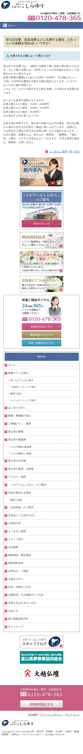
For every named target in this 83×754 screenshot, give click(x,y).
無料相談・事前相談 (19, 555)
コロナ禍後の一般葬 (20, 453)
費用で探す (16, 393)
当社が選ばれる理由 (19, 492)
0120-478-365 (54, 16)
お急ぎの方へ (15, 579)
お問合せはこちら (41, 704)
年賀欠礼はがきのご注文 (22, 603)
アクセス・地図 (17, 476)
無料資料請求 (15, 563)
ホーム (12, 365)
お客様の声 (14, 523)
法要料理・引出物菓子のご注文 (26, 595)
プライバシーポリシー (51, 714)
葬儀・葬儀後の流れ (19, 415)
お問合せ (75, 4)
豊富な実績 (16, 500)
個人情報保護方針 (18, 618)
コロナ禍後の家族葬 (20, 446)
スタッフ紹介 (15, 539)
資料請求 (59, 4)
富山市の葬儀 (15, 431)
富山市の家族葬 (17, 439)
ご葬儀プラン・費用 (19, 423)
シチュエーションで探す (23, 400)
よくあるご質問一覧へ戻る (64, 151)
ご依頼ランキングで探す (23, 387)
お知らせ (13, 610)
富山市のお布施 (17, 460)
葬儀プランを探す (18, 373)
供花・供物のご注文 (19, 587)
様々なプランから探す (22, 380)
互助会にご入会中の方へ (22, 515)
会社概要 (13, 547)
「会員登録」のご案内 (20, 507)
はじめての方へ (17, 407)
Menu (41, 25)
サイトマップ (15, 626)
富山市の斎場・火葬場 (20, 469)
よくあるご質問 (17, 531)
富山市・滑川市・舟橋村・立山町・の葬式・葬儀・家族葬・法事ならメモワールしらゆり (41, 733)
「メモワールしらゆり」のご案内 (27, 484)
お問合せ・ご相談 (18, 571)
